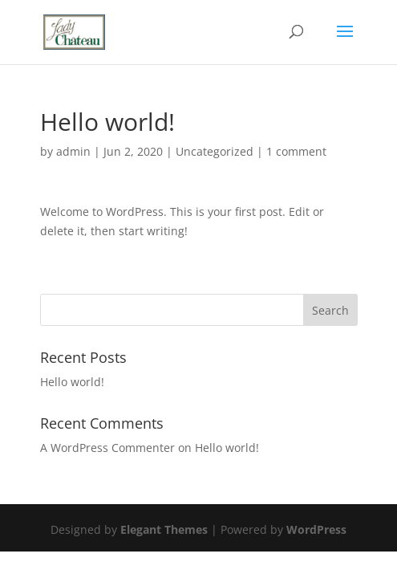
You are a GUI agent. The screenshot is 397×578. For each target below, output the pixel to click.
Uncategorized (214, 151)
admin (73, 151)
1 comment (296, 151)
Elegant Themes (164, 529)
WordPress (316, 529)
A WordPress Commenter (107, 447)
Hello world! (72, 381)
